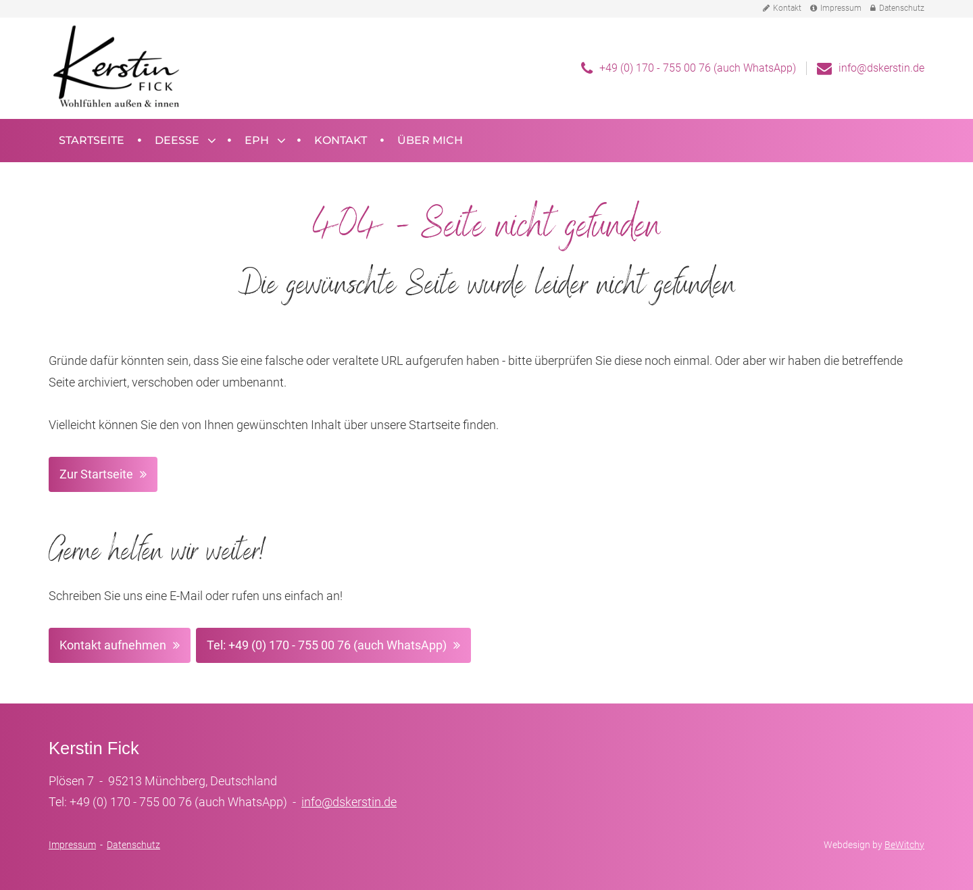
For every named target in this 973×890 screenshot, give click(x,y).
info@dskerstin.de (881, 67)
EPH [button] (257, 140)
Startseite (91, 140)
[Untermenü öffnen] (210, 141)
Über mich (430, 140)
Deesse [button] (177, 140)
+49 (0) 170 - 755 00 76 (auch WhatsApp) (697, 67)
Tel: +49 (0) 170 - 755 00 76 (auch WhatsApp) (327, 645)
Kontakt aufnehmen (112, 645)
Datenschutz (897, 8)
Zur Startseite (96, 474)
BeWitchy (904, 844)
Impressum (836, 8)
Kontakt (782, 8)
